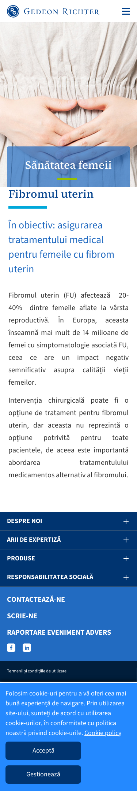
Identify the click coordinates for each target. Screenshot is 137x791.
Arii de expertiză (34, 539)
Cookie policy (102, 733)
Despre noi (24, 521)
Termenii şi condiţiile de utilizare (36, 671)
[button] (121, 521)
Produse (21, 558)
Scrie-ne (22, 616)
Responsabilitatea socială (50, 577)
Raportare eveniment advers (59, 632)
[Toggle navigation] (124, 11)
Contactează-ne (36, 599)
